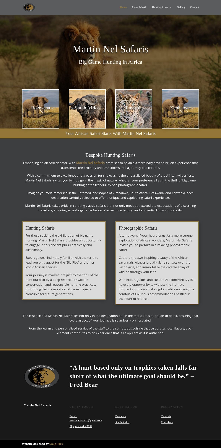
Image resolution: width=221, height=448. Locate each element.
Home (123, 7)
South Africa (122, 422)
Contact (194, 7)
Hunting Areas (160, 7)
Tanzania (166, 416)
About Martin (139, 7)
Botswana (120, 416)
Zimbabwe (167, 422)
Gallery (181, 7)
